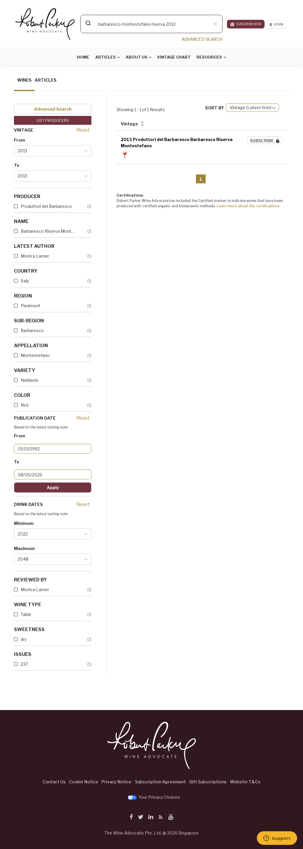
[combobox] (151, 24)
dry (24, 639)
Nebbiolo (29, 380)
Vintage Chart (174, 57)
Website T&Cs (245, 781)
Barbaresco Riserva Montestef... (48, 231)
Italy (25, 280)
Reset (83, 130)
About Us (136, 57)
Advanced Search (53, 108)
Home (83, 57)
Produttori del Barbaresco (46, 206)
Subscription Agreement (160, 781)
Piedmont (30, 305)
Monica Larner (35, 255)
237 (24, 664)
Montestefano (35, 355)
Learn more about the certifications (248, 206)
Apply (53, 487)
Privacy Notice (116, 781)
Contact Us (54, 781)
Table (26, 614)
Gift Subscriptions (208, 781)
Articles (105, 57)
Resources (209, 57)
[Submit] (88, 23)
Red (24, 404)
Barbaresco (32, 330)
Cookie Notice (83, 781)
